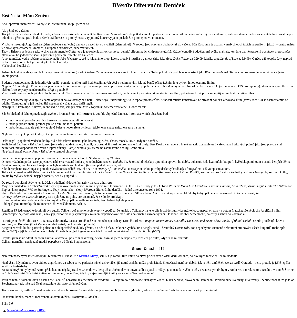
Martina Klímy (88, 256)
